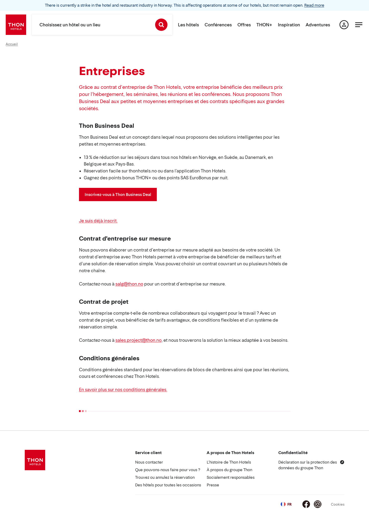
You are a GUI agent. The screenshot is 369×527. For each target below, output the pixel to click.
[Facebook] (306, 504)
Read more (314, 5)
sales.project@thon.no (138, 340)
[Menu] (358, 24)
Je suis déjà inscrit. (98, 220)
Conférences (218, 24)
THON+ (264, 24)
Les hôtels (188, 24)
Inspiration (289, 24)
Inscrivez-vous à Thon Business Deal (118, 194)
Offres (244, 24)
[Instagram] (317, 504)
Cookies (337, 504)
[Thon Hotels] (16, 24)
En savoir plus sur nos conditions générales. (123, 389)
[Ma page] (344, 24)
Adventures (318, 24)
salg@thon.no (129, 283)
